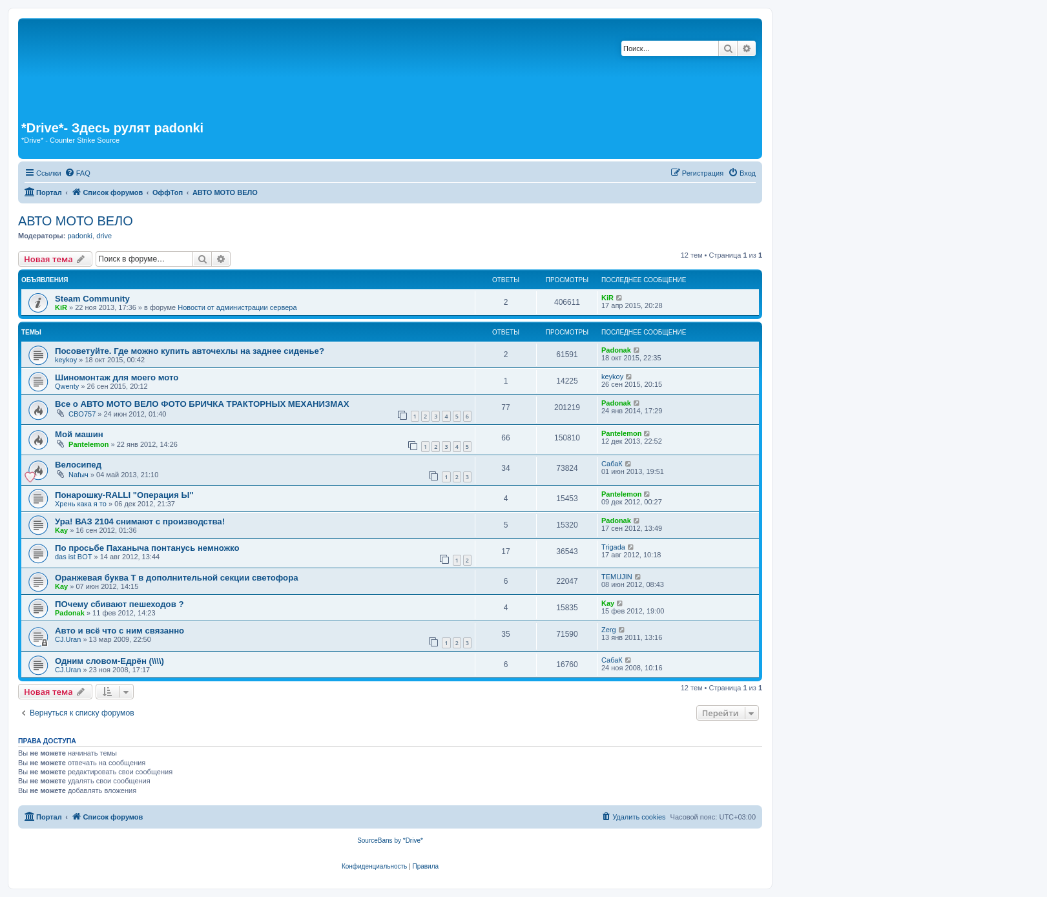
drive (104, 236)
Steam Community (92, 299)
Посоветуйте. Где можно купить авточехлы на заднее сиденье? (189, 351)
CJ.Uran (68, 639)
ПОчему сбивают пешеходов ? (119, 604)
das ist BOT (73, 557)
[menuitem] (77, 173)
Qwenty (67, 386)
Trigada (613, 547)
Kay (61, 530)
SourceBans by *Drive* (390, 840)
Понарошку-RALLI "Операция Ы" (124, 495)
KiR (61, 307)
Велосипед (78, 464)
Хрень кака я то (81, 504)
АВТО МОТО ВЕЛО (75, 221)
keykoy (66, 360)
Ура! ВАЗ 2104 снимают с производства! (140, 521)
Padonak (616, 350)
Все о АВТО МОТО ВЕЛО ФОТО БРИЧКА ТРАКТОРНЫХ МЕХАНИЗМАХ (202, 404)
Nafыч (78, 475)
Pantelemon (88, 444)
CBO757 (82, 414)
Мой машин (79, 434)
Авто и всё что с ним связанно (119, 630)
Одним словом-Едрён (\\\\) (109, 661)
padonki (79, 236)
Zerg (608, 630)
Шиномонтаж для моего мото (116, 377)
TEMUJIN (616, 577)
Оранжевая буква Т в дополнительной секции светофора (176, 578)
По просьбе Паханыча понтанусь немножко (147, 548)
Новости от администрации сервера (237, 307)
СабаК (612, 464)
